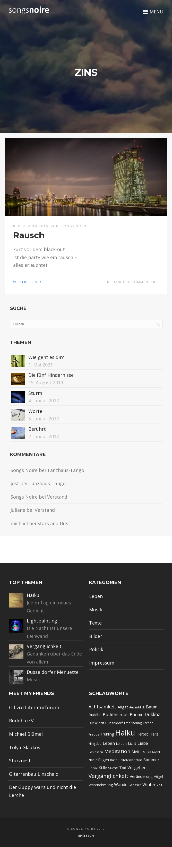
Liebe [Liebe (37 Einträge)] (142, 743)
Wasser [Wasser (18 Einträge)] (135, 785)
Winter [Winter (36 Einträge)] (149, 784)
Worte (35, 411)
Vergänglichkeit (44, 646)
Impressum (101, 663)
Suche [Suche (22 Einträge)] (113, 767)
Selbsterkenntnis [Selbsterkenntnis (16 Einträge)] (130, 760)
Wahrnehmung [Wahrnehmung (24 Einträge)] (101, 784)
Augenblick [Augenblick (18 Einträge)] (137, 707)
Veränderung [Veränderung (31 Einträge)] (141, 776)
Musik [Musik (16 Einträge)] (147, 752)
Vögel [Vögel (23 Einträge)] (158, 776)
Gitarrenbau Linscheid (33, 774)
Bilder (95, 636)
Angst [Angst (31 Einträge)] (123, 706)
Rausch (29, 235)
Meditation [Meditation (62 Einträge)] (117, 751)
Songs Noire (74, 226)
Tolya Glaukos (24, 747)
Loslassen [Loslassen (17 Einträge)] (96, 752)
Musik (95, 609)
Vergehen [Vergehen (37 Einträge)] (137, 767)
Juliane (18, 510)
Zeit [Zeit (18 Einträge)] (159, 785)
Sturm (35, 393)
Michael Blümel (26, 734)
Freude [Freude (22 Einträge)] (94, 734)
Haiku (118, 282)
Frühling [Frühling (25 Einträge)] (107, 734)
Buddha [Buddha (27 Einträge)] (95, 714)
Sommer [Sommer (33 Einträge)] (151, 759)
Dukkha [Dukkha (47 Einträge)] (153, 714)
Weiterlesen (27, 281)
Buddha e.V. (22, 720)
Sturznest (20, 760)
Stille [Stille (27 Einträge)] (103, 767)
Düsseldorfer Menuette (53, 672)
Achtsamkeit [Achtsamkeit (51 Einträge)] (102, 707)
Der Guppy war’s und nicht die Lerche (42, 791)
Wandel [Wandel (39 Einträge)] (121, 784)
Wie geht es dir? (46, 357)
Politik (96, 649)
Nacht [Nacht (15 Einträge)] (156, 752)
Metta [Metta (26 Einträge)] (137, 751)
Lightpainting (42, 621)
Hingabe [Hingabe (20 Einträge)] (95, 743)
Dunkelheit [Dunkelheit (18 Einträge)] (96, 723)
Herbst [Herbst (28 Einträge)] (142, 734)
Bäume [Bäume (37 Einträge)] (136, 714)
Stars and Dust (53, 523)
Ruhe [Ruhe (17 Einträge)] (113, 760)
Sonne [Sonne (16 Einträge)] (93, 768)
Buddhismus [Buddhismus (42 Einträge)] (115, 714)
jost (15, 483)
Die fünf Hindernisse (51, 375)
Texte (95, 623)
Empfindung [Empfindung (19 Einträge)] (133, 723)
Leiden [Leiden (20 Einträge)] (121, 743)
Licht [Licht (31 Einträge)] (132, 743)
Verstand (57, 497)
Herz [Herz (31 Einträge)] (153, 734)
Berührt (37, 429)
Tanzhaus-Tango (65, 470)
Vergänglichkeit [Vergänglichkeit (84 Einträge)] (108, 775)
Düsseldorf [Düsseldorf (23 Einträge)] (114, 723)
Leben (96, 596)
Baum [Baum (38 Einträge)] (151, 707)
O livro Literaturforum (34, 707)
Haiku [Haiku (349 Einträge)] (125, 733)
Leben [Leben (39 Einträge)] (109, 743)
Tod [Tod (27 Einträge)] (122, 767)
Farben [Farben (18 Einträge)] (148, 723)
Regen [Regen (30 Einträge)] (103, 759)
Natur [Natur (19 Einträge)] (93, 760)
